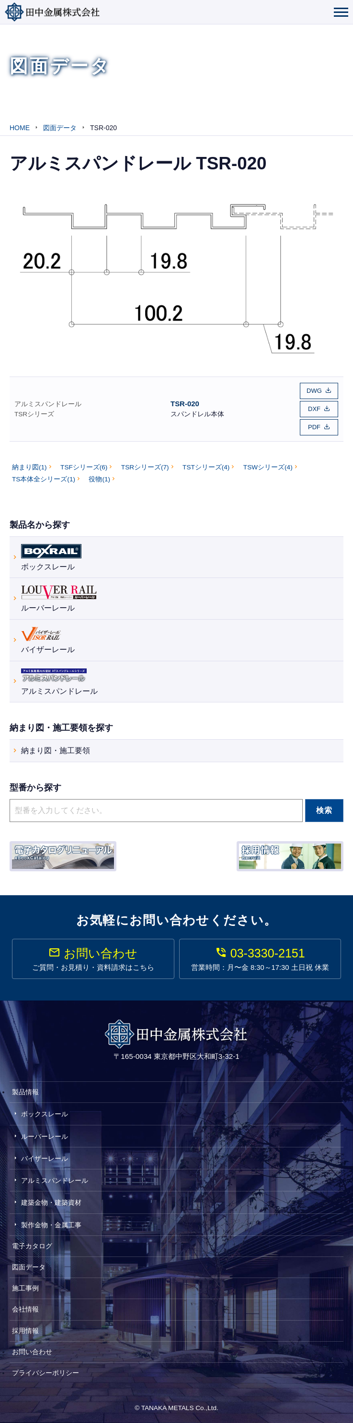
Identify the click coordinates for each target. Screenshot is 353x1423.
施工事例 (25, 1288)
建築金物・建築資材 (51, 1202)
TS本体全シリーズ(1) (43, 479)
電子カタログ (32, 1246)
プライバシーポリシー (45, 1373)
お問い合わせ (32, 1352)
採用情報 (25, 1330)
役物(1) (99, 479)
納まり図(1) (29, 467)
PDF (314, 427)
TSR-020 (185, 404)
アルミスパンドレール (47, 404)
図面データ (29, 1267)
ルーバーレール (59, 597)
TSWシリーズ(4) (268, 467)
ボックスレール (51, 556)
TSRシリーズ (34, 414)
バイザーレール (48, 639)
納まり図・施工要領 (55, 750)
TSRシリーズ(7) (145, 467)
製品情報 (25, 1092)
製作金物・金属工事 (51, 1225)
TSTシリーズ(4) (205, 467)
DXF (314, 408)
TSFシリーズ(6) (83, 467)
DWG (314, 390)
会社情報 (25, 1309)
